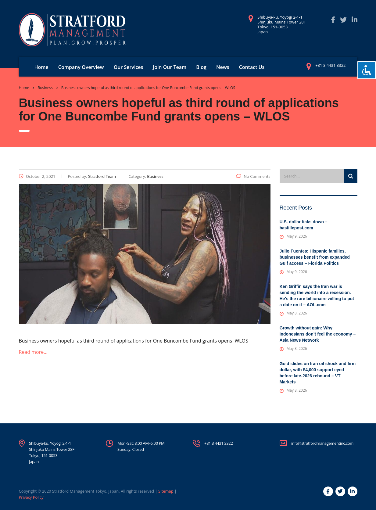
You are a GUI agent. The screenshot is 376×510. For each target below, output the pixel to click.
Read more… (33, 352)
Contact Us (252, 67)
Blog (201, 67)
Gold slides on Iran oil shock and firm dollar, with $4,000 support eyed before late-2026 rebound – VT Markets (318, 372)
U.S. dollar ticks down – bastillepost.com (304, 224)
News (222, 67)
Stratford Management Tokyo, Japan (85, 491)
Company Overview (81, 67)
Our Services (128, 67)
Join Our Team (169, 67)
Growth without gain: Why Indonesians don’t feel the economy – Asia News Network (318, 334)
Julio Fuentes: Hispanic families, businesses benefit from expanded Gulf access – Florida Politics (315, 257)
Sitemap (166, 491)
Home (41, 67)
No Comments (253, 176)
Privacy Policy (31, 497)
